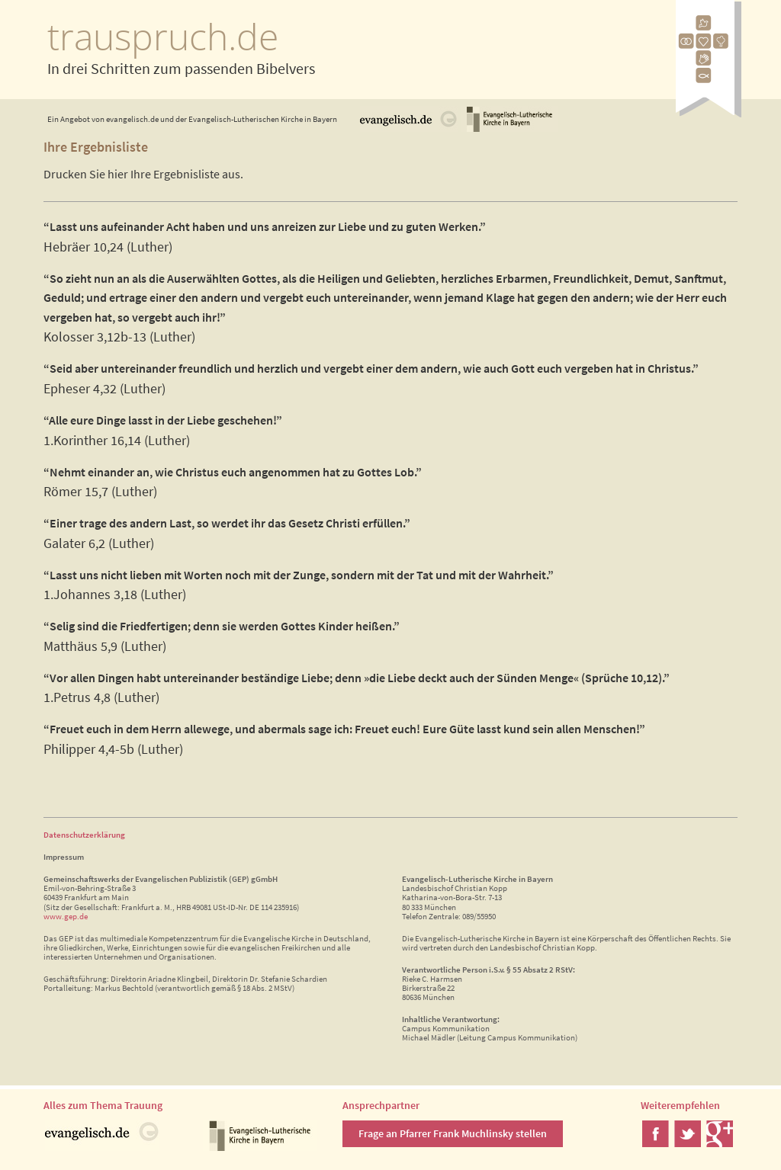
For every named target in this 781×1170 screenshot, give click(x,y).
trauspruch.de (162, 36)
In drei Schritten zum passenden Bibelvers (181, 68)
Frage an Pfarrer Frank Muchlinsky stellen (452, 1133)
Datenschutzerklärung (84, 834)
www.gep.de (65, 916)
